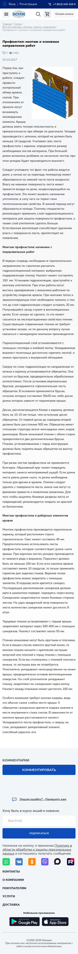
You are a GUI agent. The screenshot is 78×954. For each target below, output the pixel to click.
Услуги (8, 896)
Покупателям (14, 888)
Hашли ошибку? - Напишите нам (39, 799)
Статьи (18, 24)
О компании (13, 880)
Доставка (11, 905)
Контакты (11, 872)
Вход (12, 4)
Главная (7, 24)
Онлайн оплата (64, 14)
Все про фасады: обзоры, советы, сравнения (28, 27)
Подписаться (39, 833)
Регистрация (28, 4)
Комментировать (39, 770)
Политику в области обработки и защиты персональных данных (37, 849)
